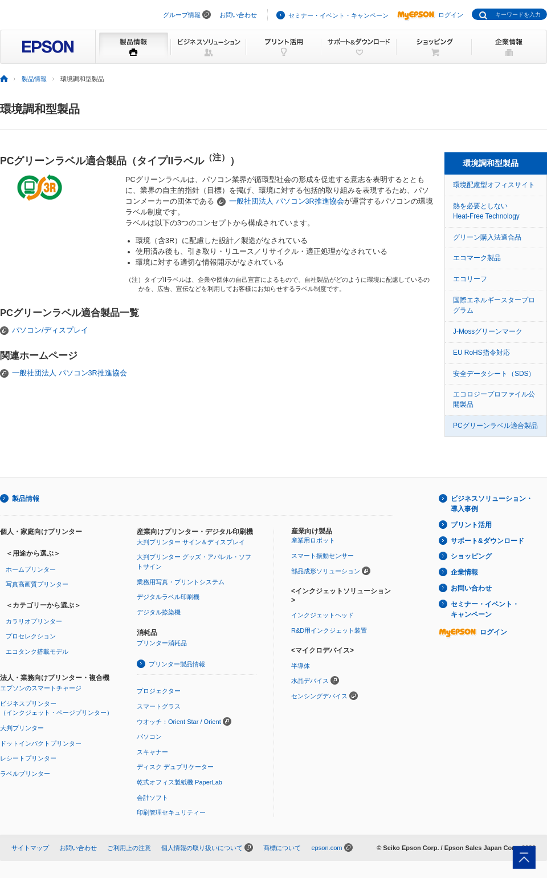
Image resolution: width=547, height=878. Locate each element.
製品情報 (34, 78)
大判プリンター (22, 728)
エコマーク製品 (477, 258)
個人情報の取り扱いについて (202, 847)
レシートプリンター (28, 758)
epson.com (326, 847)
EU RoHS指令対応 (481, 353)
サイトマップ (30, 847)
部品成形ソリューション (325, 571)
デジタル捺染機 (159, 612)
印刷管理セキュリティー (171, 812)
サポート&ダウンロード (487, 541)
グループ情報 (182, 14)
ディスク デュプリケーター (175, 766)
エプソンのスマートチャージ (40, 688)
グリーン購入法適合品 (487, 237)
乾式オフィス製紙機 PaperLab (179, 782)
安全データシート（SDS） (494, 374)
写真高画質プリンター (37, 584)
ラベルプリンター (25, 773)
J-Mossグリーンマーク (487, 331)
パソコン (149, 736)
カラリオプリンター (34, 621)
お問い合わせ (238, 14)
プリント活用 (471, 525)
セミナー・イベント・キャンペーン (338, 15)
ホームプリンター (31, 569)
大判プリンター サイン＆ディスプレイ (191, 542)
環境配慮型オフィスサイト (494, 185)
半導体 (300, 665)
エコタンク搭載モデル (37, 651)
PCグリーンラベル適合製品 (495, 426)
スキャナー (152, 751)
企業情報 (464, 572)
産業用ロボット (313, 540)
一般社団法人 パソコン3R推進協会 (286, 201)
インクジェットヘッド (322, 615)
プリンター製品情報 (177, 664)
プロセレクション (31, 636)
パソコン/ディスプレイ (50, 330)
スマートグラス (159, 706)
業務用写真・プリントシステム (180, 581)
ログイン (430, 14)
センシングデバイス (319, 696)
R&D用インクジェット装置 (329, 630)
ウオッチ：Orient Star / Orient (179, 721)
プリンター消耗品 (162, 643)
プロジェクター (159, 690)
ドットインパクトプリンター (40, 743)
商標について (282, 847)
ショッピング (471, 556)
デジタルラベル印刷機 (168, 596)
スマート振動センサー (322, 555)
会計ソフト (152, 797)
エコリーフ (470, 279)
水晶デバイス (310, 680)
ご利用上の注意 (129, 847)
